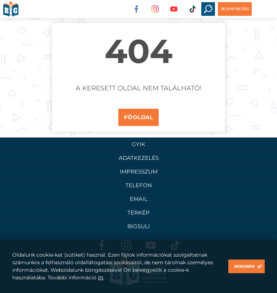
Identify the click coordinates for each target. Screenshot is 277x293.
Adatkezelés (139, 157)
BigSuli (138, 226)
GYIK (138, 144)
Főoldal (138, 117)
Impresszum (139, 171)
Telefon (139, 185)
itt (101, 277)
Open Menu (264, 9)
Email (139, 198)
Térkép (138, 212)
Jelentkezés (235, 8)
